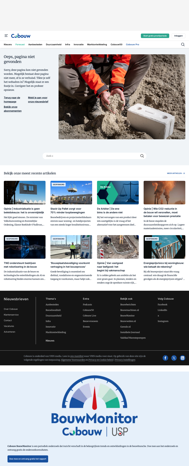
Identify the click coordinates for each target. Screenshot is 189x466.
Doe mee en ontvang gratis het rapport (27, 459)
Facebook (162, 304)
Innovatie (50, 326)
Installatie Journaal (130, 332)
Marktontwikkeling (56, 332)
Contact (8, 320)
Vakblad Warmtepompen (133, 337)
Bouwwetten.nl (128, 321)
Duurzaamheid (53, 315)
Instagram (163, 321)
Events (86, 326)
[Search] (142, 156)
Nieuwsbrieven (16, 299)
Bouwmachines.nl (129, 310)
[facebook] (165, 358)
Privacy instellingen (125, 359)
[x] (174, 358)
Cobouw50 (88, 310)
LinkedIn (162, 310)
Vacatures (9, 326)
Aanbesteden (52, 304)
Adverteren (9, 331)
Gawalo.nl (125, 326)
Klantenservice (11, 314)
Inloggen (178, 35)
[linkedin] (182, 358)
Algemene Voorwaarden (73, 359)
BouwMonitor (127, 315)
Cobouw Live (89, 315)
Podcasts (87, 304)
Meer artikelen (176, 173)
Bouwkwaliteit (53, 310)
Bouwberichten (128, 304)
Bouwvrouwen (90, 321)
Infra (48, 321)
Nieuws (50, 340)
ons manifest (77, 356)
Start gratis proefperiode (155, 35)
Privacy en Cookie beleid (100, 359)
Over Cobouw (11, 309)
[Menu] (6, 36)
